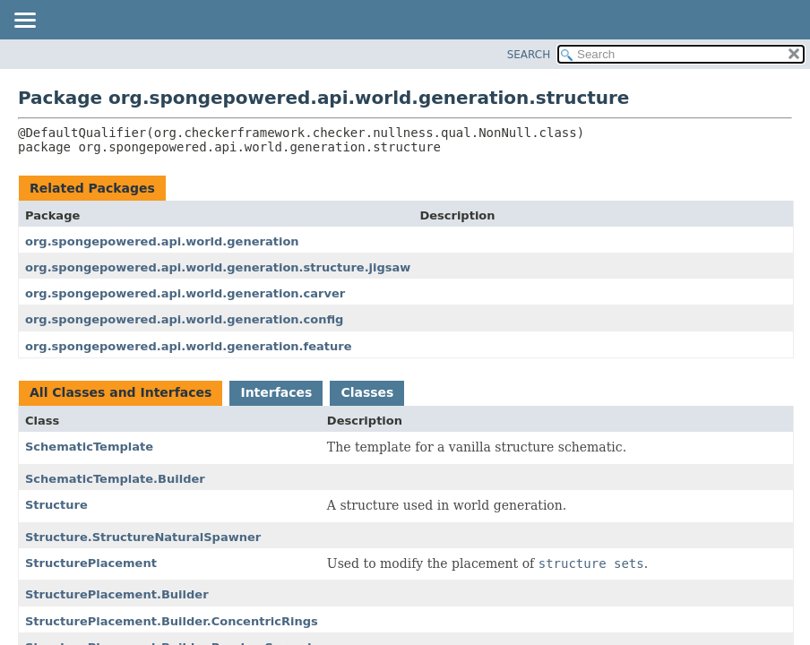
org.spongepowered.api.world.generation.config (184, 319)
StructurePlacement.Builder (117, 594)
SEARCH (529, 54)
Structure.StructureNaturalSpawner (143, 537)
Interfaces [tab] (276, 392)
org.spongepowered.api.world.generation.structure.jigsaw (217, 267)
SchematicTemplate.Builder (115, 479)
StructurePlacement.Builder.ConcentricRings (171, 621)
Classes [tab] (366, 392)
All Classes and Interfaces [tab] (120, 392)
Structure (56, 505)
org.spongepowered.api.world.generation (162, 241)
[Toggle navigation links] (24, 21)
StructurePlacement (91, 563)
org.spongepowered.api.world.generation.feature (188, 346)
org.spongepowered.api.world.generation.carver (185, 293)
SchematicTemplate (89, 446)
